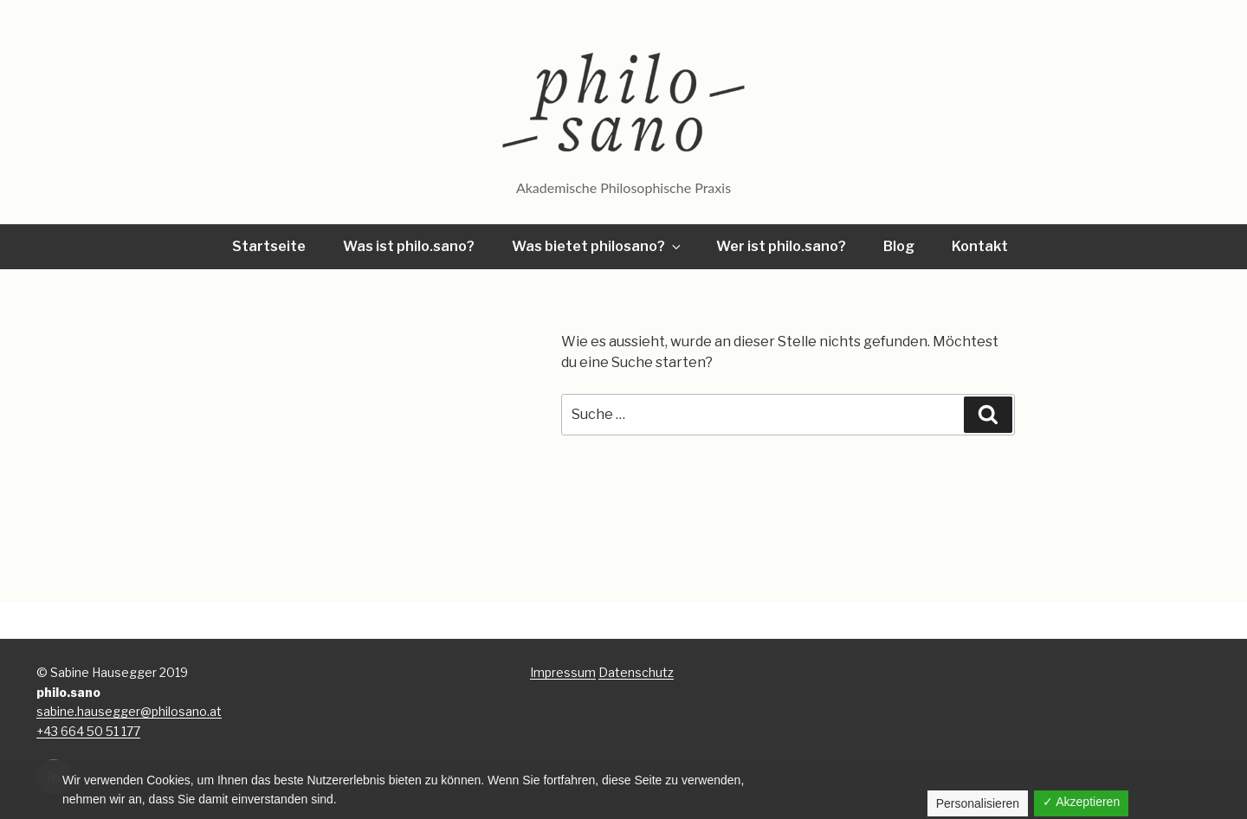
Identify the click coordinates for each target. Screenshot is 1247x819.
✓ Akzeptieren (1081, 802)
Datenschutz (636, 672)
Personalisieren (978, 803)
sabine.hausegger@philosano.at (129, 711)
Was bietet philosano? (597, 246)
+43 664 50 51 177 (88, 731)
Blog (898, 246)
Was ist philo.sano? (409, 246)
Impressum (563, 672)
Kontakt (980, 246)
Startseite (269, 246)
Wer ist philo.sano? (781, 246)
